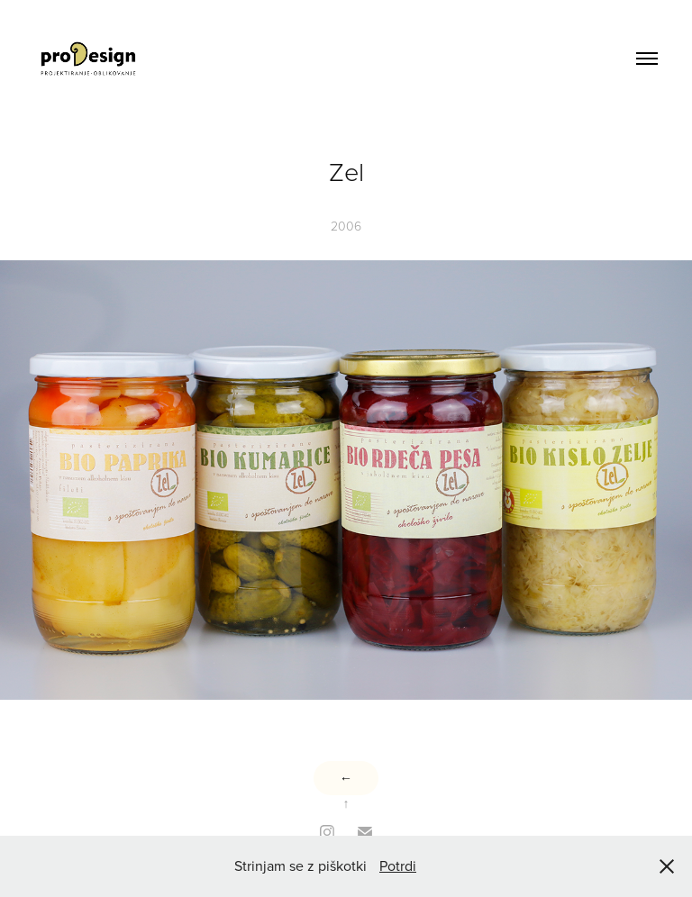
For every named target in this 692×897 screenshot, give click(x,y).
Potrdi (397, 865)
